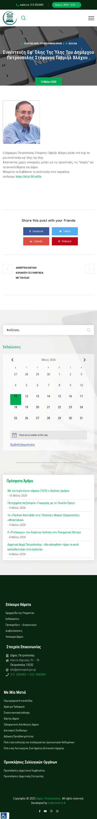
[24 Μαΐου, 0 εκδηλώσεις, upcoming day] (81, 410)
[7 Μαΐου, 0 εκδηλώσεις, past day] (48, 388)
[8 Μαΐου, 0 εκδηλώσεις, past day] (59, 388)
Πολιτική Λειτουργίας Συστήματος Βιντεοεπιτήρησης (34, 748)
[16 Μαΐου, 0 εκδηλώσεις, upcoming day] (70, 399)
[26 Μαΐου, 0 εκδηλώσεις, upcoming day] (26, 421)
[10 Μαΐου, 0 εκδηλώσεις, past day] (81, 388)
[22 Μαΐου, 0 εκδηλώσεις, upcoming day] (59, 410)
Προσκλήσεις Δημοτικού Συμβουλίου (24, 770)
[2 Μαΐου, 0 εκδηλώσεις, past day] (70, 377)
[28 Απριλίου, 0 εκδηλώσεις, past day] (26, 377)
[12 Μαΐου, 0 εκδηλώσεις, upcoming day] (26, 399)
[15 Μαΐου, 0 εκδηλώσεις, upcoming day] (59, 399)
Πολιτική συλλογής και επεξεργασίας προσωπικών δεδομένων (39, 742)
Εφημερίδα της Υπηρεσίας (20, 613)
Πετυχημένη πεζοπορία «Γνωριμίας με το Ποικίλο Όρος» (41, 503)
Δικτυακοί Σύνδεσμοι (16, 730)
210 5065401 (37, 674)
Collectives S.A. (57, 803)
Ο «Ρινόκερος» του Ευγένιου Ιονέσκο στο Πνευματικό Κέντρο (44, 532)
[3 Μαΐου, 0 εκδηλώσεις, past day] (81, 377)
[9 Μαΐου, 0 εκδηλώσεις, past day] (70, 388)
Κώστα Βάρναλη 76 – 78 (24, 660)
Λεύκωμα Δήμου (14, 636)
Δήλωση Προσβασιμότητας (19, 736)
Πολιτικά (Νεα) (31, 43)
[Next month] (85, 360)
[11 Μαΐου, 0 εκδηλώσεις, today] (15, 399)
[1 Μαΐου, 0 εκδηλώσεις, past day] (59, 377)
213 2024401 (18, 674)
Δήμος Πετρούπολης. (48, 798)
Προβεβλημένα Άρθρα (51, 43)
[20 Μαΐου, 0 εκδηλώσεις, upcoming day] (37, 410)
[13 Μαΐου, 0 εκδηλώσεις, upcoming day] (37, 399)
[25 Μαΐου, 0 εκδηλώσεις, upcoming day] (15, 421)
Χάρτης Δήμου (11, 718)
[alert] (48, 435)
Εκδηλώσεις (12, 619)
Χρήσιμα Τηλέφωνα (14, 706)
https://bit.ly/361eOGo (28, 176)
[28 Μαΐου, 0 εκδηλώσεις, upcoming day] (48, 421)
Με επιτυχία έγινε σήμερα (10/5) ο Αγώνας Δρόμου (38, 490)
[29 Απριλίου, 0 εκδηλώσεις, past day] (37, 377)
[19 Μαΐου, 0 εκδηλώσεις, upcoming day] (26, 410)
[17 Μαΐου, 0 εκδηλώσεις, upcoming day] (81, 399)
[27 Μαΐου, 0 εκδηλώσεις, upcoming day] (37, 421)
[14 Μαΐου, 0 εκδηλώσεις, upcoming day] (48, 399)
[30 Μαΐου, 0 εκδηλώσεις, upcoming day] (70, 421)
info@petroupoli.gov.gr (23, 669)
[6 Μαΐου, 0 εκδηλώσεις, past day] (37, 388)
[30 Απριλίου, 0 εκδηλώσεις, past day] (48, 377)
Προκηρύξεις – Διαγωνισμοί (21, 625)
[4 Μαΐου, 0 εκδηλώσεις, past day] (15, 388)
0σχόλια (71, 43)
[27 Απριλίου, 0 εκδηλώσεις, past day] (15, 377)
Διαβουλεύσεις (14, 630)
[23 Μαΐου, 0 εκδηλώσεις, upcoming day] (70, 410)
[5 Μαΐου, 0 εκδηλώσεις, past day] (26, 388)
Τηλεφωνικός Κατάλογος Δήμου (21, 724)
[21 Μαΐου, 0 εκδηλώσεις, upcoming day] (48, 410)
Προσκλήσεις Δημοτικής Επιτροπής (24, 776)
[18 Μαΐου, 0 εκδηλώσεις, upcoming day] (15, 410)
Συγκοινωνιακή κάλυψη (17, 712)
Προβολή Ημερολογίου (22, 444)
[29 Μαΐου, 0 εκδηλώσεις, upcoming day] (59, 421)
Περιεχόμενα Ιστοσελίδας (18, 700)
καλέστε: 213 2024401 (30, 4)
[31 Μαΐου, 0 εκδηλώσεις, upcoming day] (81, 421)
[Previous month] (12, 360)
